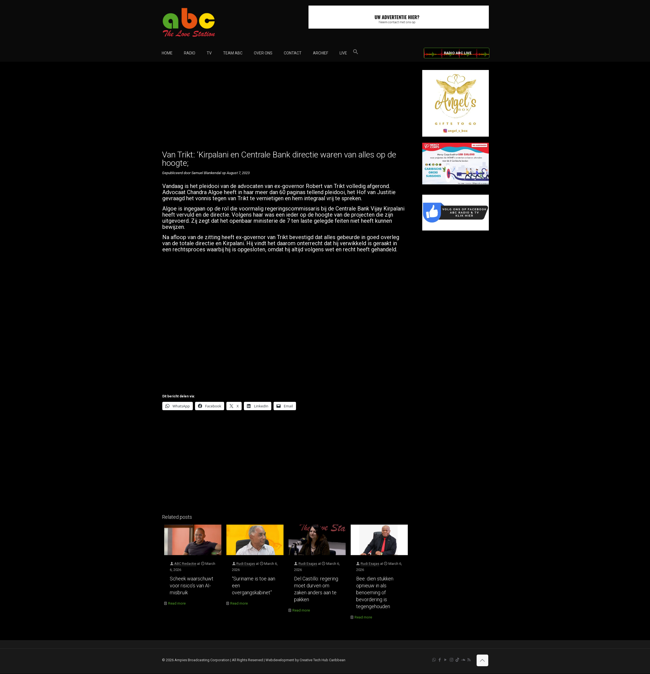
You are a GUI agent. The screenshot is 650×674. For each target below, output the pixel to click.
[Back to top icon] (482, 660)
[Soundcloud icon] (463, 659)
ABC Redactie (185, 564)
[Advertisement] (286, 109)
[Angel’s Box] (455, 135)
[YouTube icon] (446, 659)
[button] (355, 53)
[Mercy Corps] (455, 183)
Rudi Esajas (245, 564)
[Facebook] (455, 229)
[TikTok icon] (457, 659)
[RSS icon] (469, 659)
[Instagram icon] (451, 659)
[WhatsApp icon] (434, 659)
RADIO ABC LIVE (457, 53)
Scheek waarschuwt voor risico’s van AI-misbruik (191, 585)
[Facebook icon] (440, 659)
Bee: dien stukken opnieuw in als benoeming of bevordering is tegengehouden (374, 592)
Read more (177, 603)
